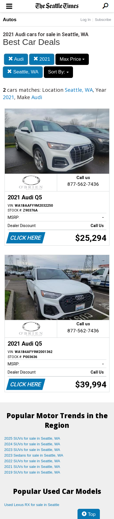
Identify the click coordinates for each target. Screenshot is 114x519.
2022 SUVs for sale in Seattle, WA (32, 461)
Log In (85, 20)
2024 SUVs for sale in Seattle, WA (32, 444)
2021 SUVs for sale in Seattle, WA (32, 467)
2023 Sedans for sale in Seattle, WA (33, 455)
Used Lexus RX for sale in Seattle (31, 505)
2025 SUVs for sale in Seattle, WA (32, 438)
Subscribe (103, 20)
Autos (9, 19)
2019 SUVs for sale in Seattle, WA (32, 472)
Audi (16, 59)
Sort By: (58, 72)
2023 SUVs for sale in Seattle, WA (32, 450)
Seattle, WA (22, 72)
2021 (41, 59)
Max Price (72, 59)
